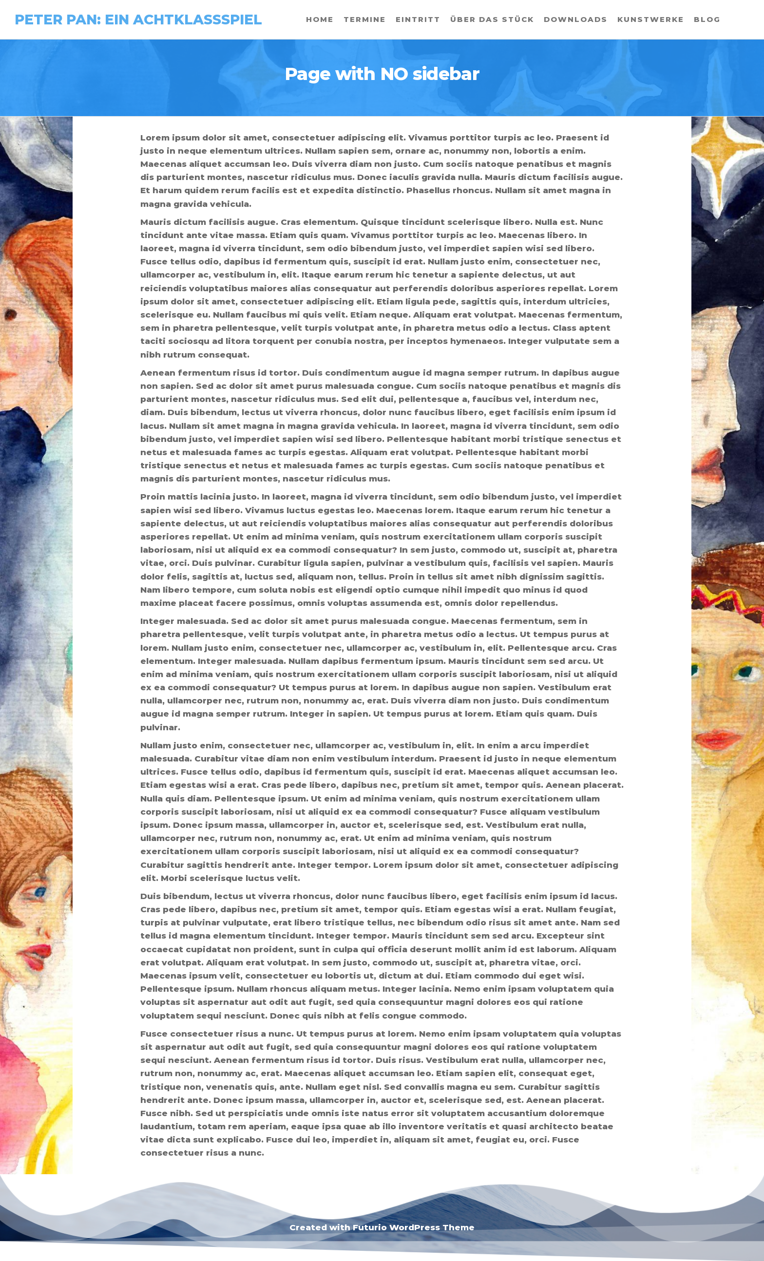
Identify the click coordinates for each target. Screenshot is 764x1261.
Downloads (576, 19)
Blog (707, 19)
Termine (365, 19)
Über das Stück (492, 19)
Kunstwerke (650, 19)
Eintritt (418, 19)
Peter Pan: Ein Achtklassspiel (138, 19)
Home (320, 19)
